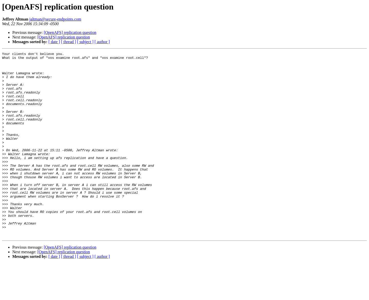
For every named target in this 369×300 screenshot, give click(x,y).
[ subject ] (85, 42)
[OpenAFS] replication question (70, 32)
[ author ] (102, 42)
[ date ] (54, 42)
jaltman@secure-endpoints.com (55, 19)
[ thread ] (68, 42)
